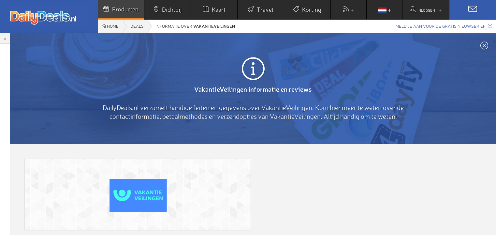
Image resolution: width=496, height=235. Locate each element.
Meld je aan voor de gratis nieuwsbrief (444, 26)
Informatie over (195, 26)
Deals (137, 26)
